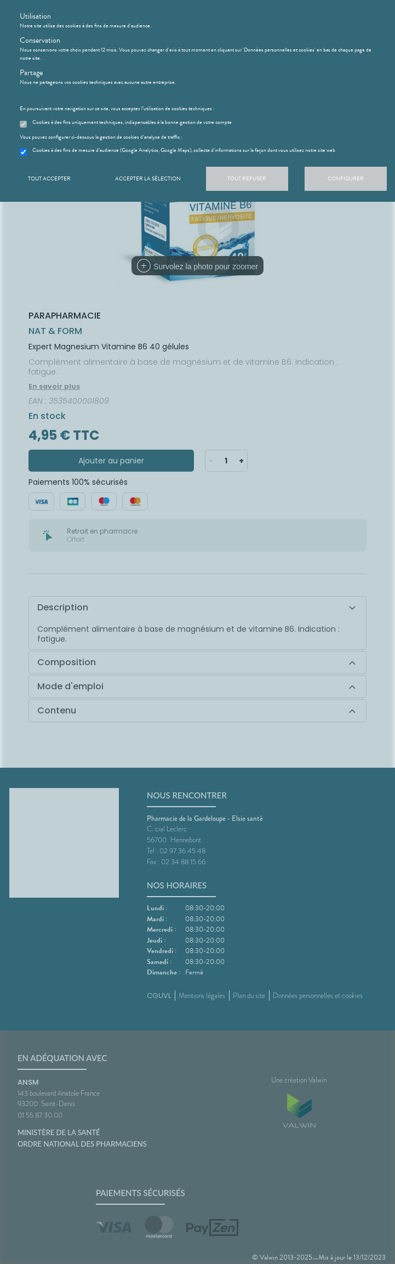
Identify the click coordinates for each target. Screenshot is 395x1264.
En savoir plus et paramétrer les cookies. (62, 95)
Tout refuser (246, 178)
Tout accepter (49, 178)
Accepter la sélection (148, 178)
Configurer (346, 178)
